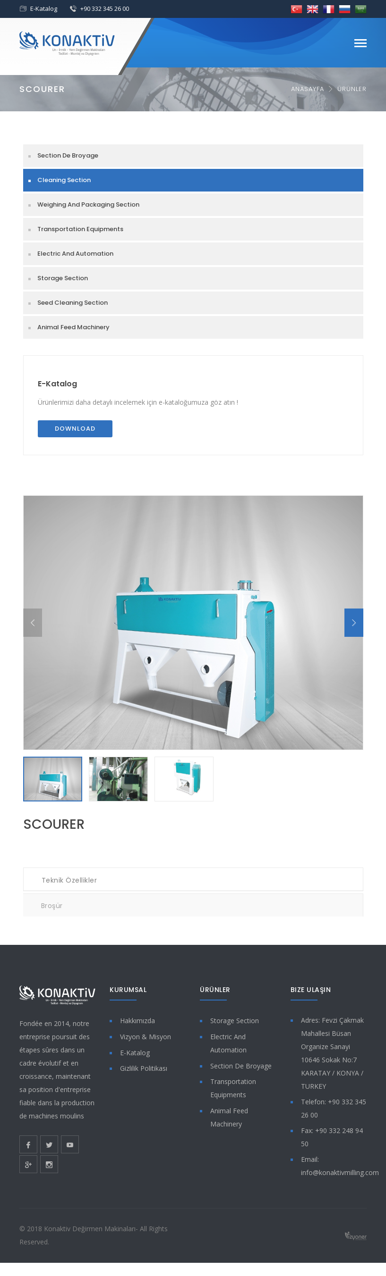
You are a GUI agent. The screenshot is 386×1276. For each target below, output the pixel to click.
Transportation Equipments (80, 229)
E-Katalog (43, 8)
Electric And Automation (75, 253)
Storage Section (62, 278)
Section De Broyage (67, 155)
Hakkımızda (137, 1020)
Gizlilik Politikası (143, 1068)
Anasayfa (307, 88)
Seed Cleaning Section (72, 302)
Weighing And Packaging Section (88, 204)
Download (75, 428)
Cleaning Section (64, 179)
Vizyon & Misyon (145, 1036)
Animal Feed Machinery (73, 327)
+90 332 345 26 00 (104, 8)
